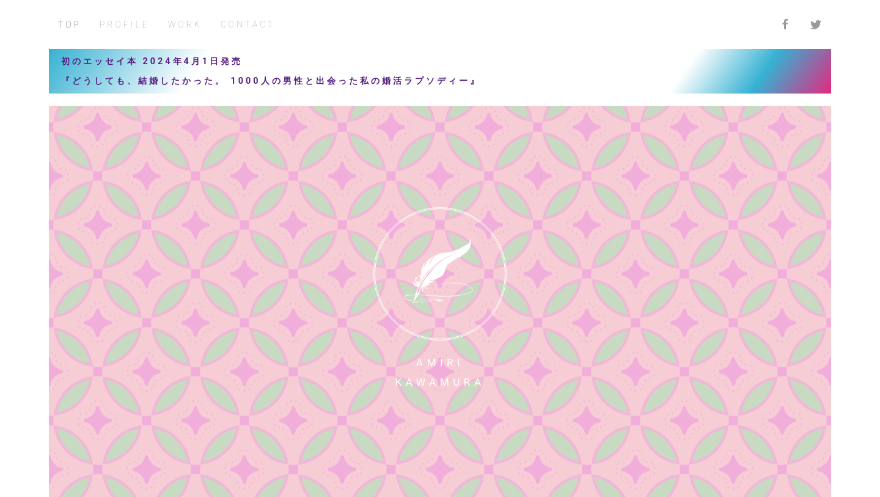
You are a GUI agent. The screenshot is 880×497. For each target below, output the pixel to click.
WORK (185, 24)
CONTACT (248, 24)
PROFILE (125, 24)
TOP (69, 24)
